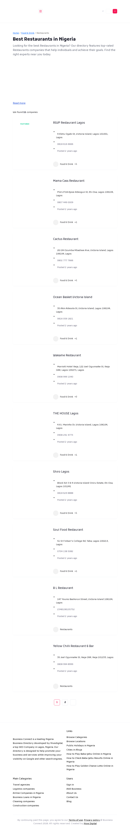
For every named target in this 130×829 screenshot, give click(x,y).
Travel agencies (21, 784)
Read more (19, 103)
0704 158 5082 (65, 551)
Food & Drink (27, 33)
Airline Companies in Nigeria (28, 793)
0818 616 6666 (65, 144)
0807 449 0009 (65, 202)
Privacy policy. (92, 820)
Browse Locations (75, 741)
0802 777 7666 (65, 260)
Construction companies (26, 805)
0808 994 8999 (65, 664)
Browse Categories (76, 737)
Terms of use (76, 820)
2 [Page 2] (65, 702)
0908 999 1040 (65, 377)
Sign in (70, 784)
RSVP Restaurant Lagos (69, 123)
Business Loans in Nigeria (27, 797)
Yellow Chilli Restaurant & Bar (73, 646)
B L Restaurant (63, 588)
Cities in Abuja (74, 749)
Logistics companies (24, 788)
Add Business (73, 788)
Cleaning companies (24, 801)
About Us (71, 793)
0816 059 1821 (65, 318)
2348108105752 (66, 609)
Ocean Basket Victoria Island (72, 297)
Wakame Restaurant (67, 355)
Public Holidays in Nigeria (80, 745)
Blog (69, 801)
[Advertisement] (65, 79)
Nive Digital (90, 823)
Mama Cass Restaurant (68, 181)
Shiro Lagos (61, 472)
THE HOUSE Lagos (65, 414)
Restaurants (62, 629)
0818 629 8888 (65, 493)
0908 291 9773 (65, 435)
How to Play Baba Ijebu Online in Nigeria (88, 754)
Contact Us (72, 797)
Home (16, 33)
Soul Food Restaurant (68, 530)
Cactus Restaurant (65, 239)
